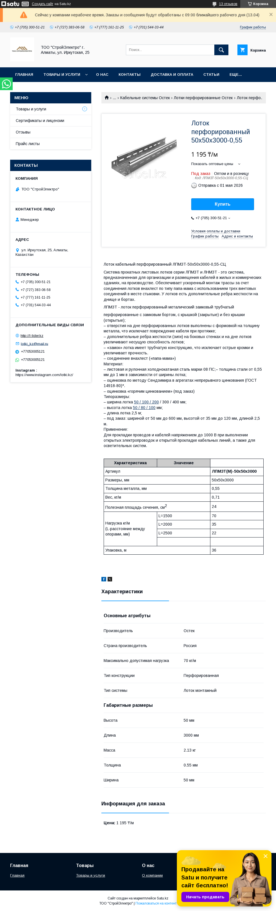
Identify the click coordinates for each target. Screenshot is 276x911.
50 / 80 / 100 (144, 407)
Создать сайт (42, 4)
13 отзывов (228, 4)
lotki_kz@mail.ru (34, 343)
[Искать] (221, 50)
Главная (24, 74)
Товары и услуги (61, 74)
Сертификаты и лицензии (40, 120)
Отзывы (23, 132)
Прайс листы (28, 143)
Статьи (211, 74)
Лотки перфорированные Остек (203, 97)
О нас (102, 74)
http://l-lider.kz (32, 336)
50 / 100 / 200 (146, 402)
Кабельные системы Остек (145, 97)
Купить (223, 204)
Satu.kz (162, 898)
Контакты (130, 74)
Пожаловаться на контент (156, 903)
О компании (152, 875)
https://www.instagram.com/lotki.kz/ (44, 375)
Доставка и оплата (172, 74)
